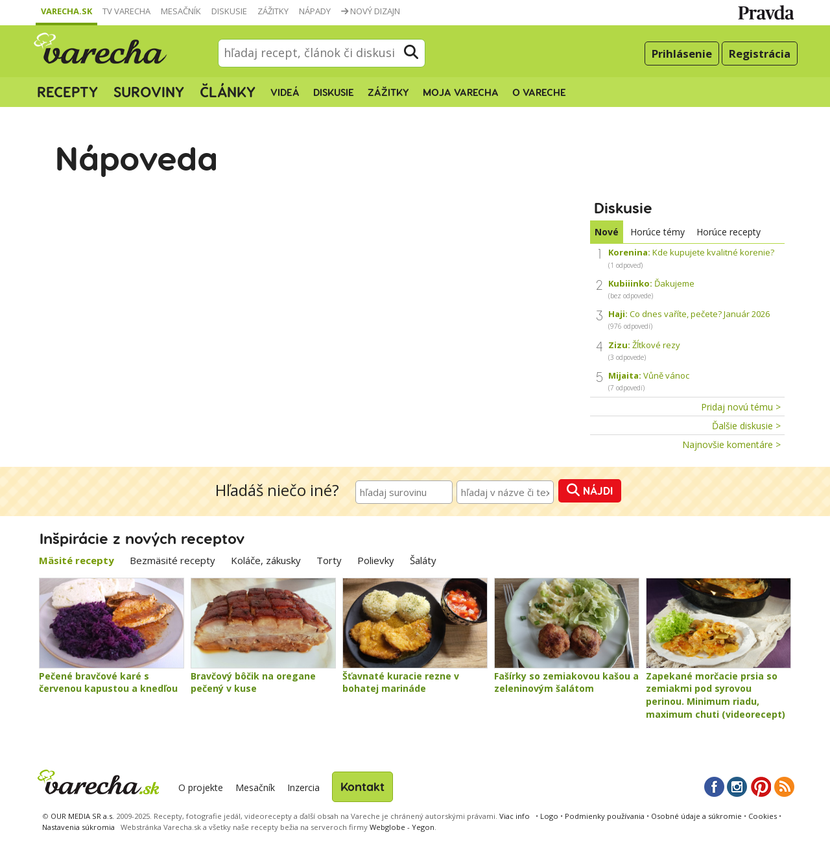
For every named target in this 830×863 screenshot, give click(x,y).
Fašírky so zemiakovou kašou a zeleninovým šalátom (566, 682)
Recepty (67, 91)
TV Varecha (126, 11)
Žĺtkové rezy (644, 350)
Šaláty (423, 560)
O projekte (200, 787)
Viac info (514, 816)
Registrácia (759, 53)
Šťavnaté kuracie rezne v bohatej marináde (400, 682)
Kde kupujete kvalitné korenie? (691, 257)
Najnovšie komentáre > (731, 444)
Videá (285, 92)
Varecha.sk (66, 11)
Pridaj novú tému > (741, 407)
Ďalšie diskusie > (746, 426)
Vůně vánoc (648, 381)
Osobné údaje (696, 816)
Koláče (266, 560)
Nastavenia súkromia (78, 827)
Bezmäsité (172, 560)
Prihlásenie (682, 53)
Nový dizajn (370, 11)
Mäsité (76, 560)
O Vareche (539, 92)
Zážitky (273, 11)
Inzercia (303, 787)
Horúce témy (657, 232)
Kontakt (362, 786)
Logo (549, 816)
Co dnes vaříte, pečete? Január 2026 (689, 319)
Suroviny (148, 91)
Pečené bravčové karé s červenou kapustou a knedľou (108, 682)
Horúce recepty (728, 232)
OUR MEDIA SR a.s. (82, 816)
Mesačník (181, 11)
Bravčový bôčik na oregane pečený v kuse (253, 682)
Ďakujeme (651, 289)
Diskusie (229, 11)
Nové (607, 232)
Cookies (762, 816)
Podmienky (605, 816)
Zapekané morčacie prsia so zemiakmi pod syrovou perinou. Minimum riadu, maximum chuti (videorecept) (715, 695)
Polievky (375, 560)
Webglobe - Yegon (402, 827)
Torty (329, 560)
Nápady (315, 11)
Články (227, 91)
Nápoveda (136, 156)
